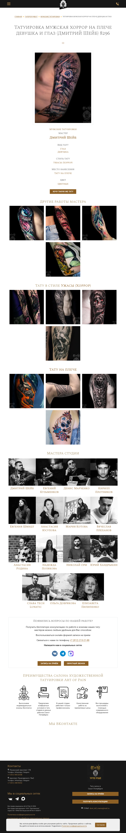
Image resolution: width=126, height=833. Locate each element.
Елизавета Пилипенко (90, 605)
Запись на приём (49, 663)
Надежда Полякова (49, 567)
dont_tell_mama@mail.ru (99, 808)
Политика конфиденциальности (21, 815)
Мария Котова (77, 527)
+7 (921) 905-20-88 (15, 775)
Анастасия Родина (22, 567)
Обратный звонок (76, 663)
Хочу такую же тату (63, 191)
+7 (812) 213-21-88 (79, 640)
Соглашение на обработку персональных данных (28, 818)
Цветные (63, 184)
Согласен (101, 825)
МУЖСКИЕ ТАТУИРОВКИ (50, 17)
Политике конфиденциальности (74, 826)
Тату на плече (63, 173)
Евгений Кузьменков (49, 490)
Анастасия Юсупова (49, 528)
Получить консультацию (95, 802)
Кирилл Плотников (104, 490)
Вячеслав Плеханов (103, 528)
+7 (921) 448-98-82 (15, 783)
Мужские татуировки (63, 129)
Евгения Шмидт (22, 527)
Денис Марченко (77, 488)
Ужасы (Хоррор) (63, 162)
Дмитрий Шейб (63, 137)
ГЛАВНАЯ (18, 17)
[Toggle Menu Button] (8, 4)
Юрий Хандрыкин (103, 565)
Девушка (63, 152)
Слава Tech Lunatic (35, 605)
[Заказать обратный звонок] (117, 4)
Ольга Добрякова (63, 603)
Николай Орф (76, 565)
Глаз (63, 149)
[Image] (26, 223)
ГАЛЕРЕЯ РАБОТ (31, 17)
